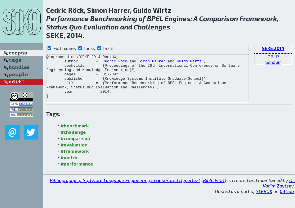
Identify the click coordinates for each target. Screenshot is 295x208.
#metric (69, 166)
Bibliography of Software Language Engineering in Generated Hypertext (125, 189)
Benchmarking (113, 18)
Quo (75, 27)
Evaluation (101, 27)
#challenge (73, 140)
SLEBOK (264, 200)
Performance (67, 18)
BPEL (155, 18)
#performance (76, 172)
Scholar (273, 62)
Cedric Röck (115, 62)
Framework (258, 18)
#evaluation (74, 153)
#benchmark (74, 134)
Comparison (218, 18)
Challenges (152, 27)
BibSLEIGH (213, 189)
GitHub (287, 200)
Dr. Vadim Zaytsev (279, 191)
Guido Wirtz (189, 62)
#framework (74, 159)
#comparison (75, 147)
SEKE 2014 (273, 48)
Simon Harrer (152, 62)
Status (57, 27)
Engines (177, 18)
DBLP (273, 56)
